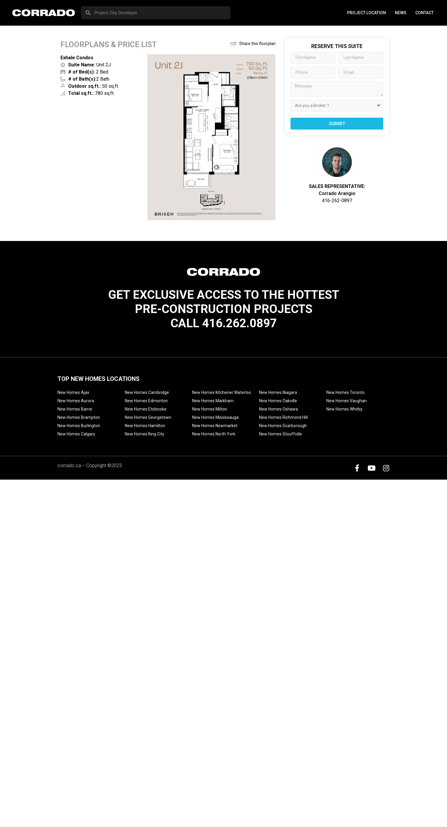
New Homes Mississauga (215, 417)
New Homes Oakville (278, 400)
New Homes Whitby (344, 409)
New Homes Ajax (73, 392)
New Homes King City (144, 434)
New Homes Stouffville (280, 434)
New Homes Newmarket (214, 425)
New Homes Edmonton (146, 400)
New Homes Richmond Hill (283, 417)
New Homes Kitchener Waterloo (221, 392)
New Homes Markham (213, 400)
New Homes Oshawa (278, 409)
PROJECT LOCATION (366, 12)
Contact (424, 12)
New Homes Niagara (278, 392)
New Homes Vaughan (346, 400)
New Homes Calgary (76, 434)
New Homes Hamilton (145, 425)
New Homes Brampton (79, 417)
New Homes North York (213, 434)
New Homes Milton (209, 409)
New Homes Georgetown (148, 417)
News (400, 12)
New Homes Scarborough (283, 425)
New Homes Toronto (345, 392)
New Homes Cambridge (147, 392)
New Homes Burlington (79, 425)
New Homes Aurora (76, 400)
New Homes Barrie (75, 409)
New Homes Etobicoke (146, 409)
